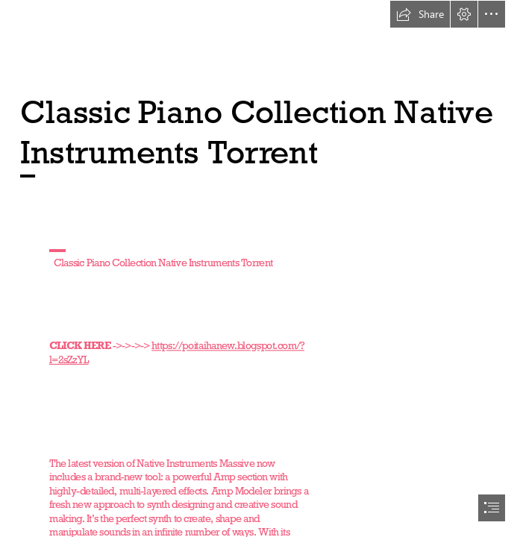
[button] (420, 14)
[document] (260, 268)
